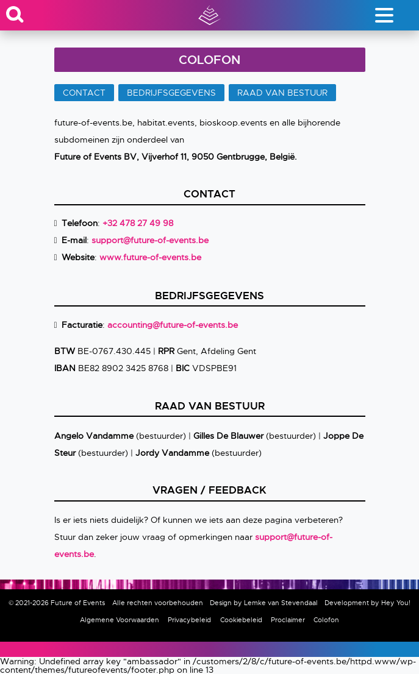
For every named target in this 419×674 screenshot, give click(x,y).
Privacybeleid (189, 619)
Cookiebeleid (241, 619)
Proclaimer (288, 619)
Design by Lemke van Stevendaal (264, 602)
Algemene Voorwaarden (119, 619)
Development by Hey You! (367, 602)
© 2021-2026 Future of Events (57, 602)
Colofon (326, 619)
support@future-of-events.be (150, 240)
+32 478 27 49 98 (137, 223)
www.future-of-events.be (150, 257)
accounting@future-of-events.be (172, 324)
